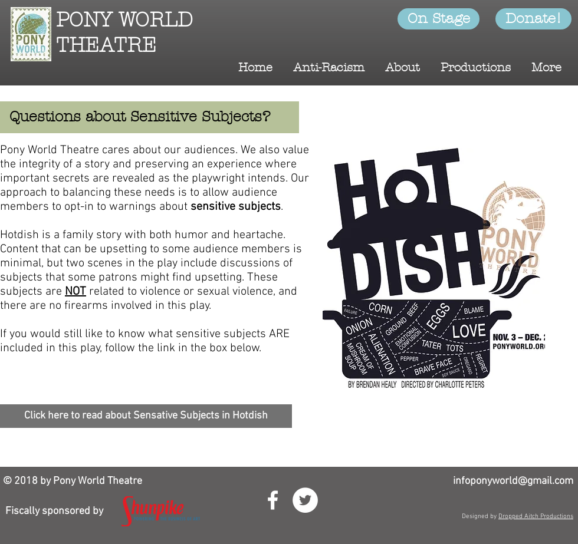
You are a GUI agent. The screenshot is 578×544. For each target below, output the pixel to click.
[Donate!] (533, 18)
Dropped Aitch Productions (535, 516)
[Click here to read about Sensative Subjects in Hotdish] (146, 416)
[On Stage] (439, 18)
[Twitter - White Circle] (305, 500)
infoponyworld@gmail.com (513, 481)
